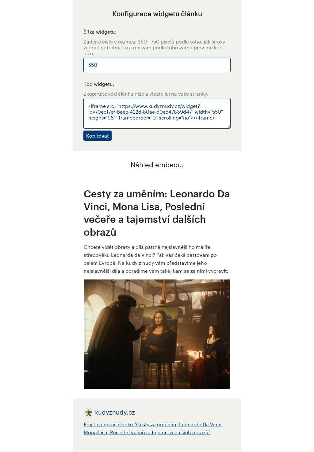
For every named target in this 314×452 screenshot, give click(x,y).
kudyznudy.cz (115, 412)
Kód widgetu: (98, 84)
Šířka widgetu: (100, 32)
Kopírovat (97, 136)
